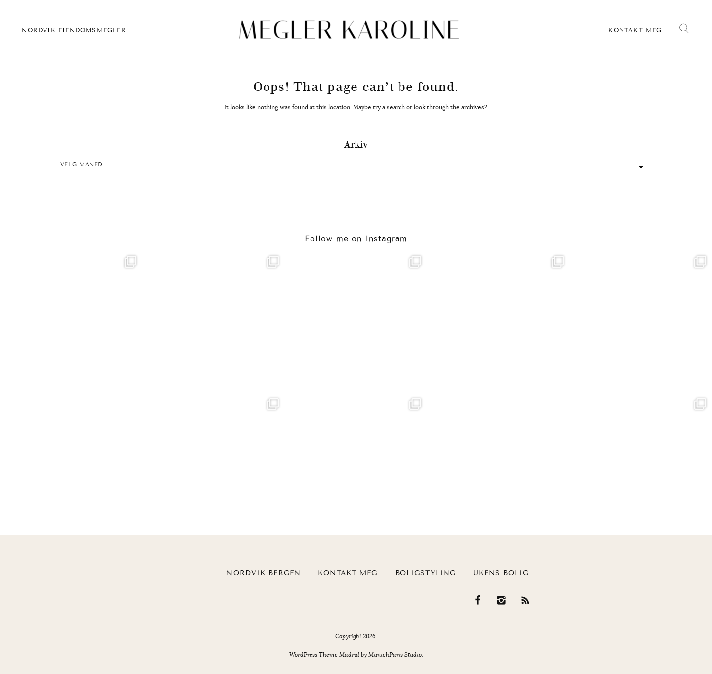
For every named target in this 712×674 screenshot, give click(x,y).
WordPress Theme (313, 655)
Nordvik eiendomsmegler (74, 30)
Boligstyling (425, 573)
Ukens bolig (501, 573)
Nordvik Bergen (263, 573)
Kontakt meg (635, 30)
